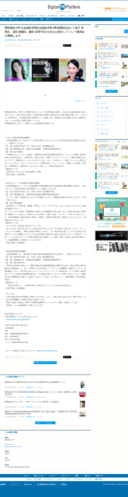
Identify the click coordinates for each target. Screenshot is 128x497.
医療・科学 (81, 16)
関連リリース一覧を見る (44, 423)
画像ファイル (81, 101)
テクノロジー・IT (31, 16)
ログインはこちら (118, 19)
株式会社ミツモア (105, 159)
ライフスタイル (52, 16)
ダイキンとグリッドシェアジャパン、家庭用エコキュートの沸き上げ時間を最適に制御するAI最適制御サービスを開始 (108, 74)
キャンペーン (34, 19)
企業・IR (48, 19)
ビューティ (71, 16)
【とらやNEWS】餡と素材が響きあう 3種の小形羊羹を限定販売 (108, 82)
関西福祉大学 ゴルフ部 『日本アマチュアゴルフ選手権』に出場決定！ (32, 402)
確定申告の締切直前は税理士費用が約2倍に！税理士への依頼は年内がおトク (108, 156)
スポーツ (62, 16)
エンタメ (42, 16)
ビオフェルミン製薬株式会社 (109, 178)
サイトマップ (15, 484)
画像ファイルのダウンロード (44, 362)
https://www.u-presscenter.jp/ (47, 351)
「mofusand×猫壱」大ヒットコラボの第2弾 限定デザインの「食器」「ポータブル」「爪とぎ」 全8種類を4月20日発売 (108, 46)
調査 (42, 19)
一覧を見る (110, 91)
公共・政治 (19, 16)
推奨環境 (3, 484)
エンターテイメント (107, 116)
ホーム (3, 16)
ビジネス (11, 16)
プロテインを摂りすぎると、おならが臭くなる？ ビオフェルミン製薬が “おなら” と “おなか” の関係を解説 (108, 175)
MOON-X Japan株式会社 (107, 49)
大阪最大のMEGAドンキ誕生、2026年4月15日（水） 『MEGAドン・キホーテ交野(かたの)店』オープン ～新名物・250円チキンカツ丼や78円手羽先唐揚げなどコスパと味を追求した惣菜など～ (108, 168)
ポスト (68, 45)
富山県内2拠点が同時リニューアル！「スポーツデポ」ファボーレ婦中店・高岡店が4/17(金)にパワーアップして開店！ (108, 55)
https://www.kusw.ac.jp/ (13, 446)
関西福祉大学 (11, 40)
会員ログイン (100, 476)
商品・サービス (14, 19)
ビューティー (105, 129)
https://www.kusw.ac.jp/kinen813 (18, 319)
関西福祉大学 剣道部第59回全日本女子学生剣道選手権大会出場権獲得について (35, 382)
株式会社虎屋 (104, 86)
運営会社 (64, 484)
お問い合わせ (28, 484)
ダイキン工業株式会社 (106, 77)
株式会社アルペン (105, 58)
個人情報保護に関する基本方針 (46, 484)
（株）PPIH (103, 169)
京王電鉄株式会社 (105, 68)
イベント (24, 19)
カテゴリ (3, 19)
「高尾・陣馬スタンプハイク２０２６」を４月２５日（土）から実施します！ (108, 64)
